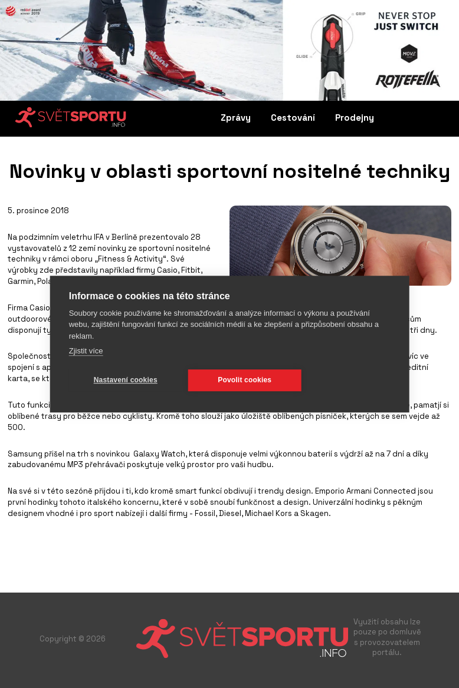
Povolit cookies (244, 380)
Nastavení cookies (126, 380)
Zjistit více (86, 350)
